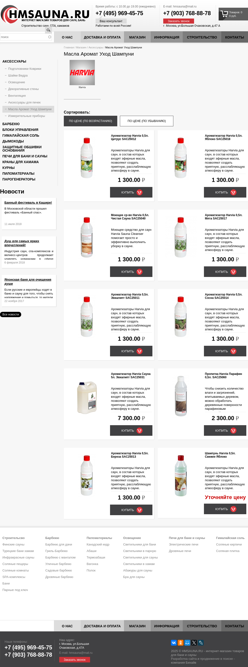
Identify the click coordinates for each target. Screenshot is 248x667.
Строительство (202, 37)
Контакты (234, 37)
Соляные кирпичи (229, 544)
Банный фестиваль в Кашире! (28, 206)
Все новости (10, 314)
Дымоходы (13, 141)
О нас (67, 37)
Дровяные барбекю (59, 577)
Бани (6, 583)
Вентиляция (17, 95)
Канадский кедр (98, 544)
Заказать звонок (178, 21)
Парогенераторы (18, 179)
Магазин (137, 37)
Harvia (82, 74)
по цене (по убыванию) (147, 121)
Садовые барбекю (58, 570)
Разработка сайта (184, 659)
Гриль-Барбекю (56, 551)
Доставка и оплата (102, 37)
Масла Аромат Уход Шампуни (30, 109)
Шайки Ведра (18, 75)
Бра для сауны (134, 577)
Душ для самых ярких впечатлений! (24, 246)
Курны (8, 167)
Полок (91, 570)
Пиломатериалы (18, 173)
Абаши (92, 551)
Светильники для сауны (140, 557)
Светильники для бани (139, 544)
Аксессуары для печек (24, 102)
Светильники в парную (139, 551)
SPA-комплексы (13, 577)
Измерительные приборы (26, 116)
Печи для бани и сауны (24, 156)
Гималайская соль (20, 135)
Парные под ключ (15, 590)
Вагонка (92, 564)
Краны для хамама (20, 162)
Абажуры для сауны (137, 570)
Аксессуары (96, 47)
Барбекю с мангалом (60, 557)
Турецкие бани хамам (18, 551)
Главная (69, 47)
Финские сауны (13, 544)
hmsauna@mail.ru (185, 6)
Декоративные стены (23, 89)
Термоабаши (96, 557)
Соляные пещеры (15, 564)
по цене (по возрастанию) (90, 121)
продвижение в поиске (216, 659)
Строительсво (13, 538)
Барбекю (11, 124)
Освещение (16, 82)
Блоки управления (20, 129)
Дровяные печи (180, 551)
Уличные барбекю (58, 564)
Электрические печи (183, 544)
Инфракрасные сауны (18, 557)
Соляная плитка (228, 551)
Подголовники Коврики (24, 69)
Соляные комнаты (15, 570)
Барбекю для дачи (58, 544)
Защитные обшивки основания (22, 148)
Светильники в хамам (139, 564)
